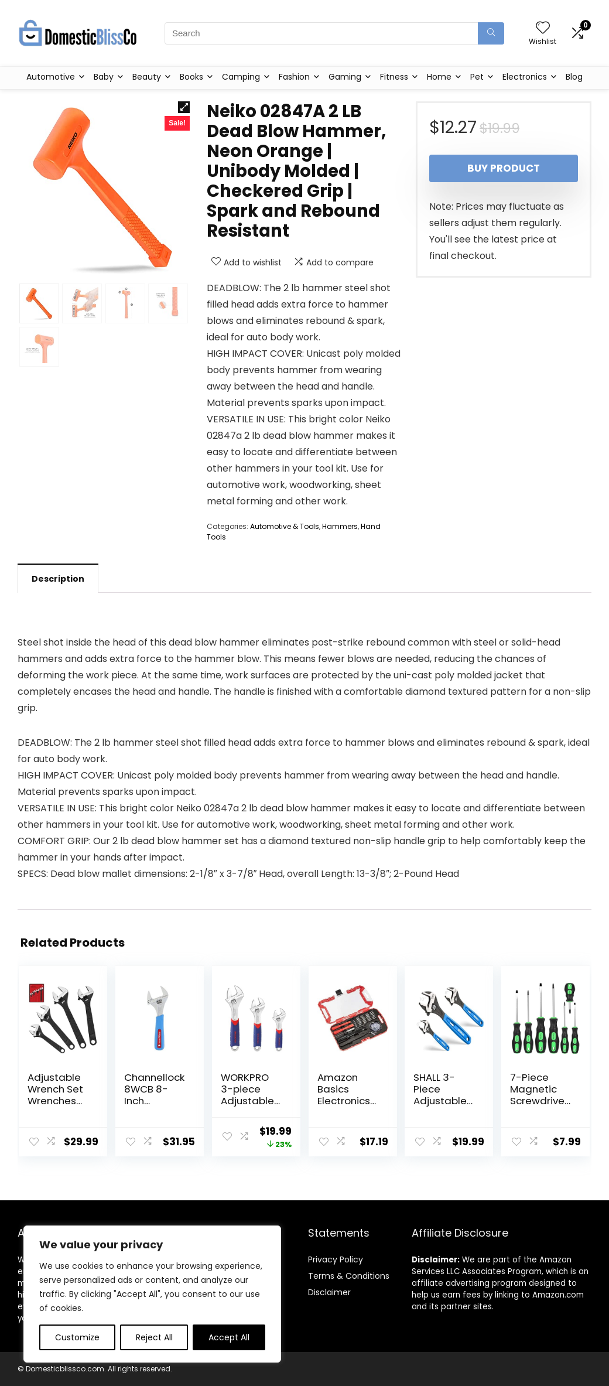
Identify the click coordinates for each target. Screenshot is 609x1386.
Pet (477, 77)
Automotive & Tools (284, 526)
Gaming (345, 77)
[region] (152, 1294)
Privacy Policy (335, 1259)
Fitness (394, 77)
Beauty (146, 77)
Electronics (524, 77)
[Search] (491, 33)
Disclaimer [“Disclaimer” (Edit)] (329, 1292)
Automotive (50, 77)
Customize (77, 1337)
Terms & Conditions (348, 1276)
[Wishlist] (543, 28)
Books (191, 77)
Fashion (294, 77)
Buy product (503, 168)
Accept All (228, 1337)
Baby (104, 77)
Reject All (154, 1337)
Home (439, 77)
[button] (184, 107)
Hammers (340, 526)
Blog (574, 77)
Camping (241, 77)
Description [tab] (58, 579)
